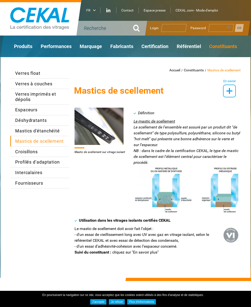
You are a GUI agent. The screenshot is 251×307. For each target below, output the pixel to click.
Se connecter (239, 28)
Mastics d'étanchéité (37, 130)
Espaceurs (26, 109)
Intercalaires (28, 172)
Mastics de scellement (224, 70)
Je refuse (117, 302)
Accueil (174, 70)
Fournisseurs (29, 183)
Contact (127, 10)
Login (154, 28)
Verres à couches (33, 83)
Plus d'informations (141, 302)
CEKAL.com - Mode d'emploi (197, 10)
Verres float (27, 73)
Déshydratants (31, 120)
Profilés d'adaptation (37, 162)
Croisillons (26, 151)
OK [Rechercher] (136, 28)
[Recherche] (106, 28)
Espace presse (154, 10)
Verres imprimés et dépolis (35, 96)
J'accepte (98, 302)
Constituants (194, 70)
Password (198, 28)
